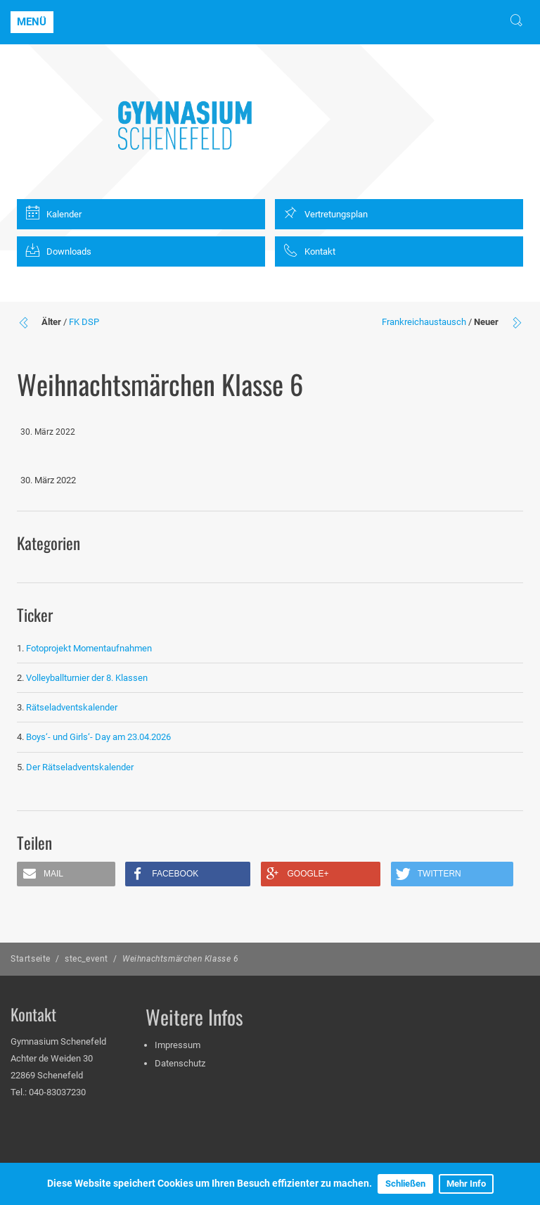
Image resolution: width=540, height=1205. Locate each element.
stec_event (86, 959)
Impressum (177, 1045)
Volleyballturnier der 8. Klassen (87, 677)
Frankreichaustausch (424, 322)
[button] (66, 874)
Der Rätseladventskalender (80, 767)
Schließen (405, 1183)
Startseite (31, 959)
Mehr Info (466, 1183)
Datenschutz (180, 1063)
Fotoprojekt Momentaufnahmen (89, 648)
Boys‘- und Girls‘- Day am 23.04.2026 (98, 737)
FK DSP (84, 322)
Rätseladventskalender (71, 707)
